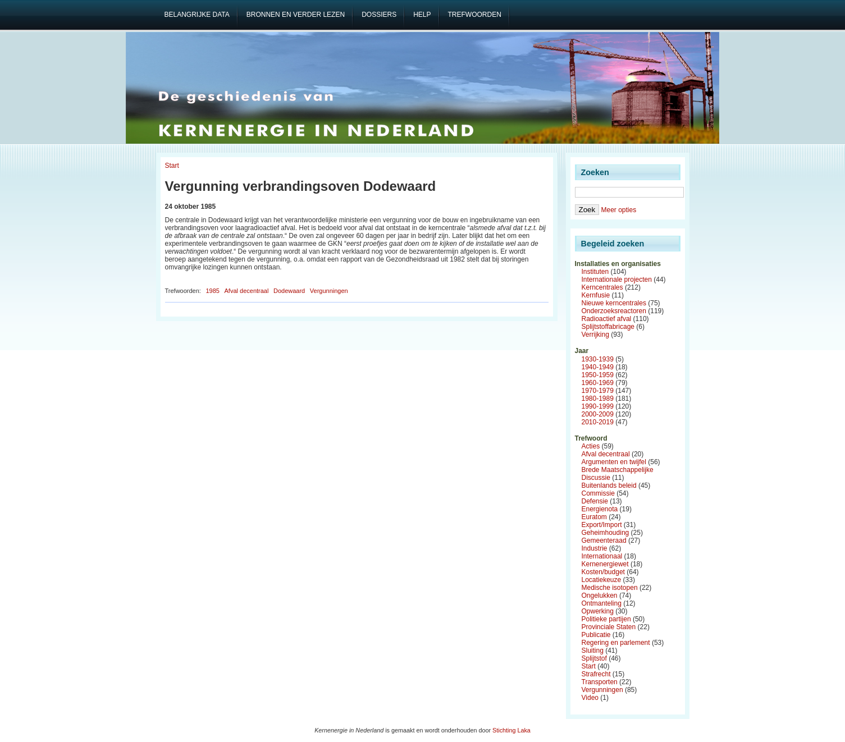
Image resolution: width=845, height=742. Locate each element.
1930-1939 (598, 359)
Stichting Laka (511, 730)
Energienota (600, 509)
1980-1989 (598, 398)
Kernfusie (596, 295)
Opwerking (598, 611)
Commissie (598, 493)
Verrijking (595, 334)
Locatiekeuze (602, 580)
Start (172, 166)
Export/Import (602, 525)
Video (590, 698)
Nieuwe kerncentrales (614, 303)
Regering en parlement (616, 643)
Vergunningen (329, 290)
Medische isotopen (610, 588)
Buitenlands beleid (609, 485)
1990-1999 (598, 406)
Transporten (600, 682)
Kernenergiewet (605, 564)
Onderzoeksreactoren (614, 311)
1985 (212, 290)
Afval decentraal (247, 290)
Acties (591, 446)
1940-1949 (598, 367)
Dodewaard (289, 290)
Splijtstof (594, 658)
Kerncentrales (602, 287)
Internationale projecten (617, 279)
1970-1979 (598, 391)
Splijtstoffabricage (608, 327)
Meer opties (618, 210)
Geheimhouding (605, 533)
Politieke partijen (606, 619)
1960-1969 (598, 383)
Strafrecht (596, 674)
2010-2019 (598, 422)
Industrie (595, 548)
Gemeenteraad (604, 540)
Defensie (595, 501)
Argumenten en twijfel (614, 462)
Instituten (595, 272)
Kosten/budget (603, 572)
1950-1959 (598, 375)
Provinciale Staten (609, 627)
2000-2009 (598, 414)
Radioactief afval (607, 319)
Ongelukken (600, 595)
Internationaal (602, 556)
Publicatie (596, 635)
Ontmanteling (602, 603)
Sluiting (593, 650)
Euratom (594, 517)
